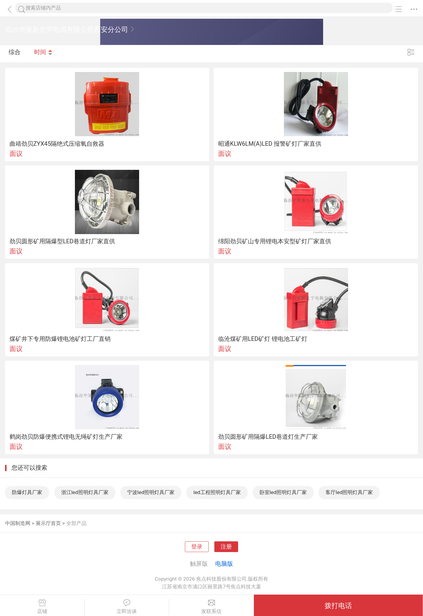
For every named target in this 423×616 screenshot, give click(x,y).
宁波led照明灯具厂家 (150, 492)
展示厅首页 (48, 523)
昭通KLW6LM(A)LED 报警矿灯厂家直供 (269, 144)
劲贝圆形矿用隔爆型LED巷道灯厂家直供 (62, 241)
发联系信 (211, 606)
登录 (196, 546)
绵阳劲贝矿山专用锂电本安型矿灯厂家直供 (274, 241)
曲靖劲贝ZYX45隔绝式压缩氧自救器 (57, 144)
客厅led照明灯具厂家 (349, 492)
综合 (15, 53)
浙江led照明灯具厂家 (84, 492)
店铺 (42, 606)
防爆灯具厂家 (27, 492)
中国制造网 (17, 523)
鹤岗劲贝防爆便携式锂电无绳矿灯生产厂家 (66, 437)
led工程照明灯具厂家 (216, 492)
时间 (43, 53)
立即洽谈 (127, 606)
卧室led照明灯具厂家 (283, 492)
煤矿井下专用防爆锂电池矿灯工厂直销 (60, 339)
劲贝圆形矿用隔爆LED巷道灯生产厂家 (268, 437)
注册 (226, 546)
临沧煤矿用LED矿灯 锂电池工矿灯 (263, 339)
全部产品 (76, 523)
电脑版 (224, 563)
